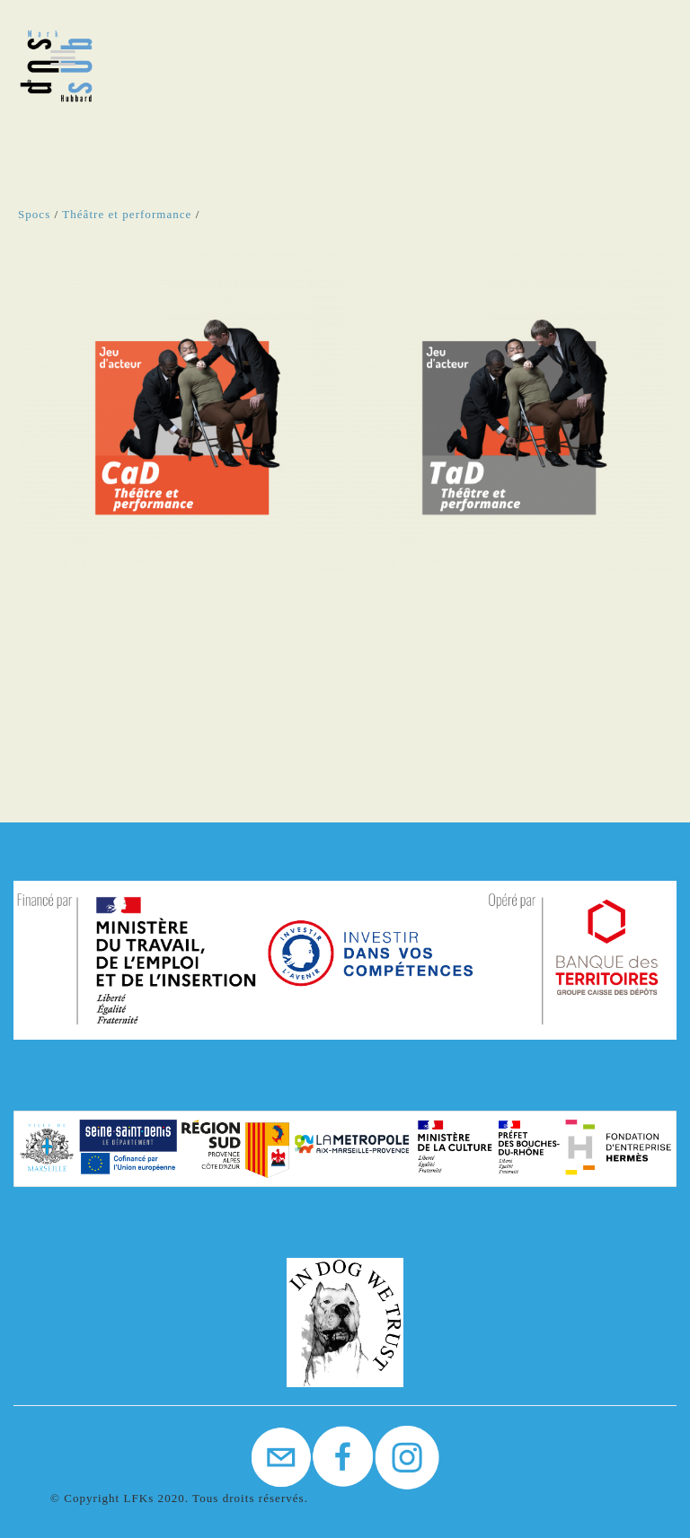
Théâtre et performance (126, 214)
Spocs (34, 214)
